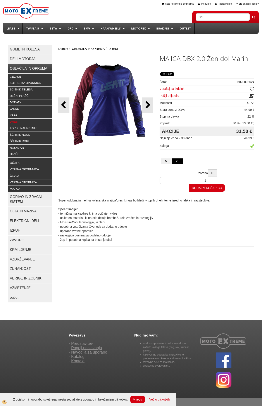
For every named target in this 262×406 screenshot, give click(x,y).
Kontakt (77, 361)
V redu (137, 399)
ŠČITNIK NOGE (20, 134)
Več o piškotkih (159, 399)
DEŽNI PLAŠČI (19, 95)
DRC (70, 28)
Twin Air (32, 28)
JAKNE (14, 108)
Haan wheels (110, 28)
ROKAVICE (17, 147)
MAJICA (15, 188)
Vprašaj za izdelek (172, 88)
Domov (63, 48)
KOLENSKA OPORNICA (25, 83)
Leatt (11, 28)
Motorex (138, 28)
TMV (87, 28)
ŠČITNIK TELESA (21, 89)
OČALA (14, 163)
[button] (147, 105)
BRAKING (162, 28)
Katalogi (78, 356)
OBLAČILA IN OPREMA (88, 48)
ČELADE (15, 76)
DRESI (14, 121)
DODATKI (16, 102)
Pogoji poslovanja (86, 348)
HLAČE (14, 154)
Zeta (53, 28)
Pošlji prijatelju (169, 95)
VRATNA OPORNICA (23, 182)
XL (177, 161)
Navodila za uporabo (89, 352)
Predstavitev (82, 343)
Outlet (185, 28)
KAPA (13, 115)
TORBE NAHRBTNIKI (24, 128)
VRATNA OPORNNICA (24, 169)
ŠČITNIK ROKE (20, 141)
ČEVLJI (14, 175)
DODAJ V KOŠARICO (207, 188)
